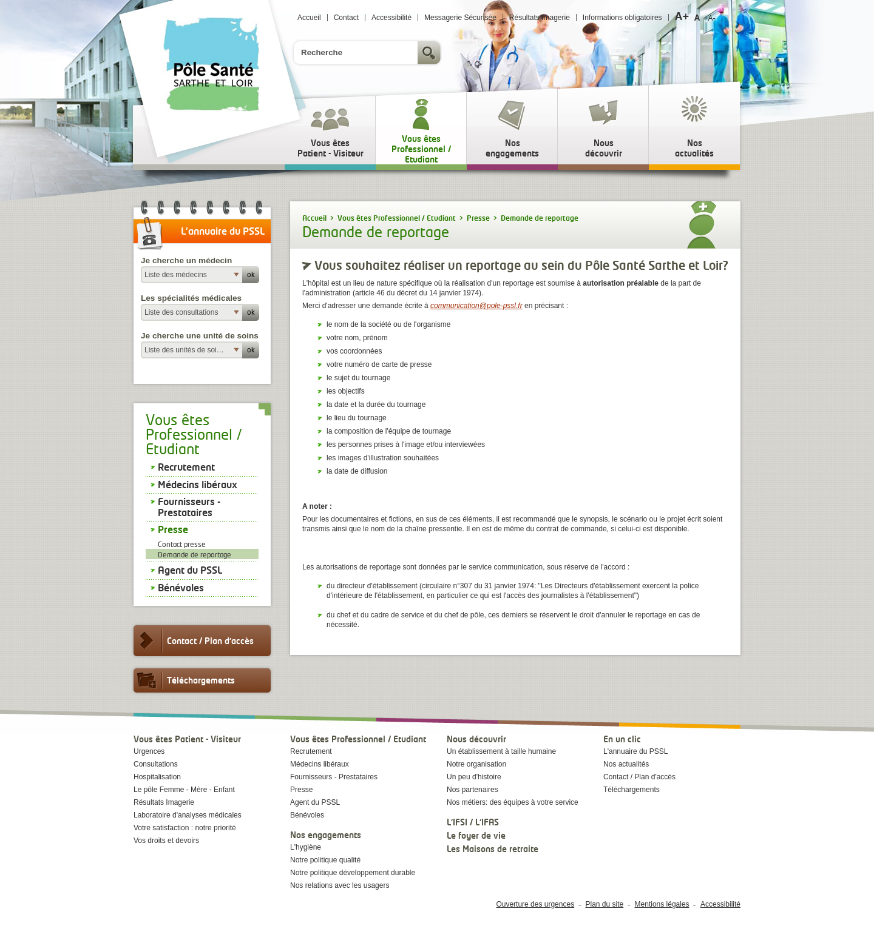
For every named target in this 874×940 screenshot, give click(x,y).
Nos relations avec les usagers (339, 885)
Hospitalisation (157, 777)
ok (251, 274)
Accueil (309, 17)
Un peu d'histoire (474, 777)
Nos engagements (325, 835)
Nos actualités (626, 764)
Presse (173, 529)
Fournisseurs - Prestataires (189, 507)
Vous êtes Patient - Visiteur (187, 739)
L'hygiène (305, 847)
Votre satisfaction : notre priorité (185, 828)
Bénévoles (181, 588)
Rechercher (430, 53)
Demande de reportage (194, 554)
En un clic (622, 739)
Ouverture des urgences (535, 904)
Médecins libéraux (197, 484)
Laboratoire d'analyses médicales (188, 815)
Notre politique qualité (325, 860)
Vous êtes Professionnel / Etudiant (358, 739)
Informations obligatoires (622, 17)
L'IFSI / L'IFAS (473, 822)
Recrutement (186, 467)
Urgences (149, 751)
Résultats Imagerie (539, 17)
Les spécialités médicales (191, 298)
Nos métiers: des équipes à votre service (512, 802)
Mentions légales (662, 904)
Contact (346, 17)
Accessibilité (391, 17)
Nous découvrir (476, 739)
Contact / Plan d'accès (194, 641)
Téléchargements (184, 680)
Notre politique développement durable (352, 872)
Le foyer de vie (476, 835)
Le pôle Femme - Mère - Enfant (184, 789)
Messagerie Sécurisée (460, 17)
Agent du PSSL (190, 570)
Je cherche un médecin (186, 260)
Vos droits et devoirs (166, 840)
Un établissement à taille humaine (501, 751)
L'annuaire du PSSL (635, 751)
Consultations (156, 764)
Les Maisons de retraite (492, 849)
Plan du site (605, 904)
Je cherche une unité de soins (200, 335)
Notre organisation (476, 764)
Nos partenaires (472, 789)
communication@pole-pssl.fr (476, 305)
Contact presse (182, 544)
